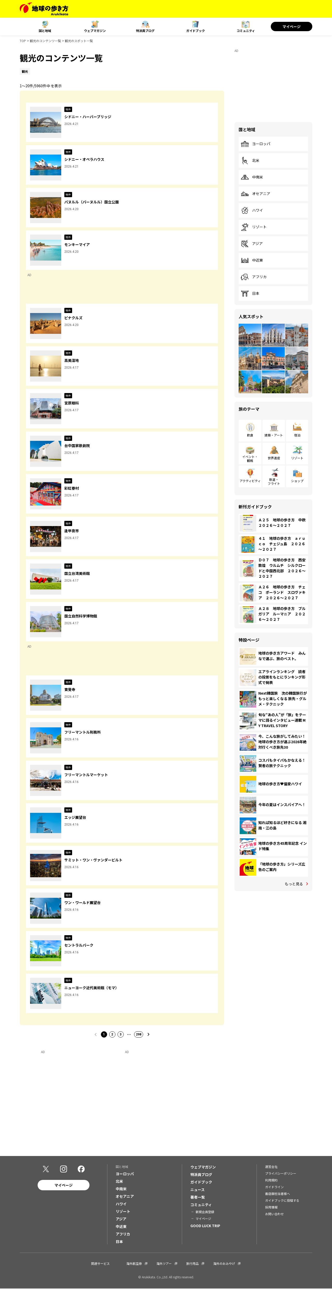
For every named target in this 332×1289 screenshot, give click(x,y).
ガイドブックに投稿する (282, 1201)
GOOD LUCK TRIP (205, 1226)
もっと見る (294, 883)
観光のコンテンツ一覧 (45, 40)
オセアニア (255, 194)
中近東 (252, 260)
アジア (252, 244)
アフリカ (254, 277)
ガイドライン (274, 1187)
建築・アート (274, 435)
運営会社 (271, 1167)
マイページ (291, 26)
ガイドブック (195, 30)
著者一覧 (197, 1197)
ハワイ (252, 210)
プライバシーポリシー (280, 1174)
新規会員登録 (205, 1212)
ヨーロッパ (255, 144)
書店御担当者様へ (277, 1194)
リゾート (254, 227)
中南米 (252, 177)
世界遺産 (274, 458)
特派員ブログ (145, 30)
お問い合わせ (274, 1214)
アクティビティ (250, 481)
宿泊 (297, 435)
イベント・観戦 (250, 458)
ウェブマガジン (95, 30)
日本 (250, 293)
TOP (23, 40)
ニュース (197, 1190)
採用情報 (271, 1207)
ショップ (297, 481)
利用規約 (271, 1180)
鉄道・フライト (274, 481)
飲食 (250, 435)
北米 (250, 160)
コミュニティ (246, 30)
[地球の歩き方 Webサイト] (44, 8)
